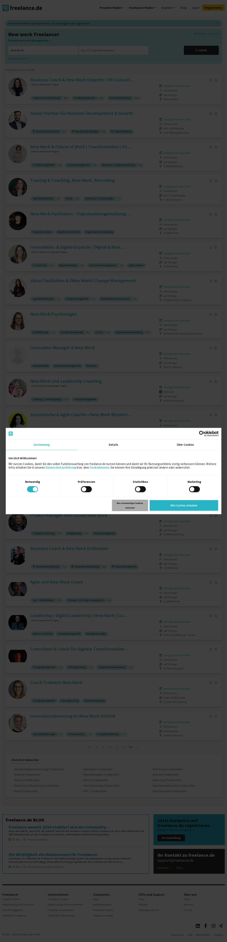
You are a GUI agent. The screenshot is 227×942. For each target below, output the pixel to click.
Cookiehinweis (99, 467)
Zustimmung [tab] (41, 444)
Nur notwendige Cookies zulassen (130, 505)
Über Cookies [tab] (185, 444)
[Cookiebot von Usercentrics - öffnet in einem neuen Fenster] (201, 434)
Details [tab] (113, 444)
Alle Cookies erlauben (183, 505)
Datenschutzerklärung (61, 467)
